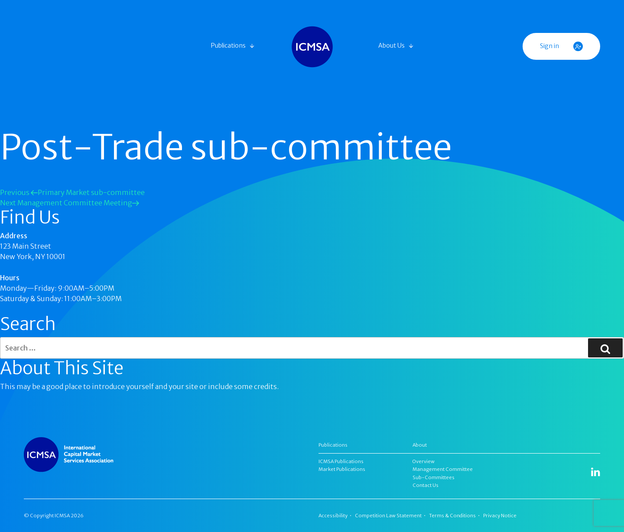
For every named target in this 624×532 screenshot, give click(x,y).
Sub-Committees (434, 477)
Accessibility (333, 516)
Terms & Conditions (452, 516)
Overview (424, 461)
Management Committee (443, 469)
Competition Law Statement (388, 516)
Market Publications (341, 469)
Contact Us (426, 485)
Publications (228, 45)
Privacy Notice (500, 516)
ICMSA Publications (341, 461)
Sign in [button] (561, 46)
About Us (391, 45)
